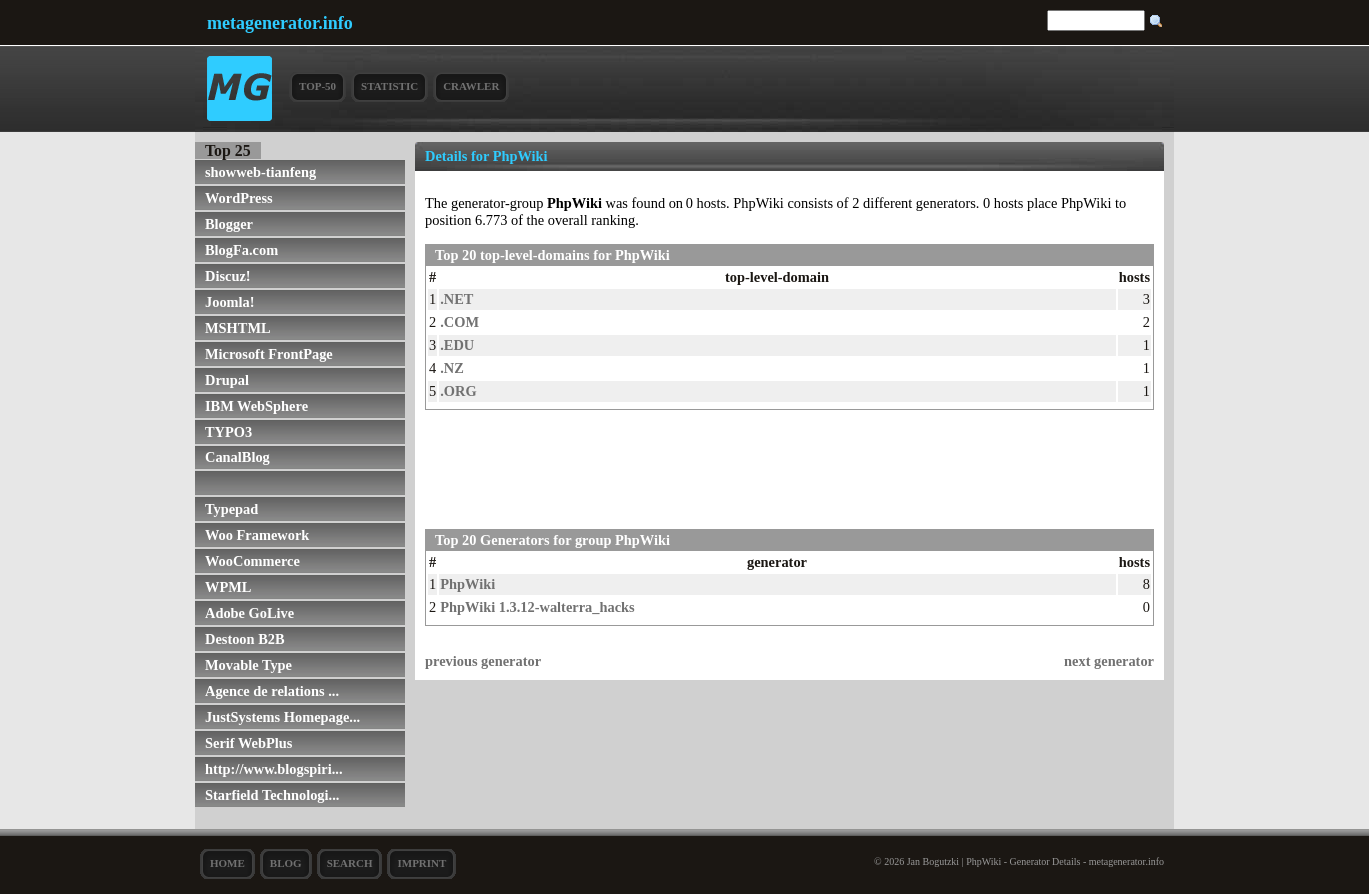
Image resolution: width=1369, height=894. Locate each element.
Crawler (471, 86)
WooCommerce (252, 561)
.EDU (457, 345)
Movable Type (248, 665)
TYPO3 (228, 432)
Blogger (229, 224)
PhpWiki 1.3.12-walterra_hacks (537, 607)
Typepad (231, 509)
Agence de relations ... (272, 691)
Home (227, 863)
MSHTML (238, 328)
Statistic (389, 86)
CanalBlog (237, 457)
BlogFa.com (241, 250)
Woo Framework (257, 535)
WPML (228, 587)
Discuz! (228, 276)
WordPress (239, 198)
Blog (286, 863)
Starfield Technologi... (272, 795)
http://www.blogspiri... (274, 769)
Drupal (227, 380)
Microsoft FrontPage (269, 354)
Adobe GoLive (249, 613)
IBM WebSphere (256, 406)
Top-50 (317, 86)
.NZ (452, 368)
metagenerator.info (280, 23)
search (350, 863)
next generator (1109, 661)
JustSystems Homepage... (282, 717)
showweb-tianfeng (260, 172)
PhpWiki (467, 584)
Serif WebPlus (248, 743)
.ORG (458, 391)
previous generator (483, 661)
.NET (456, 299)
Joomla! (230, 302)
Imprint (421, 863)
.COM (459, 322)
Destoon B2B (245, 639)
